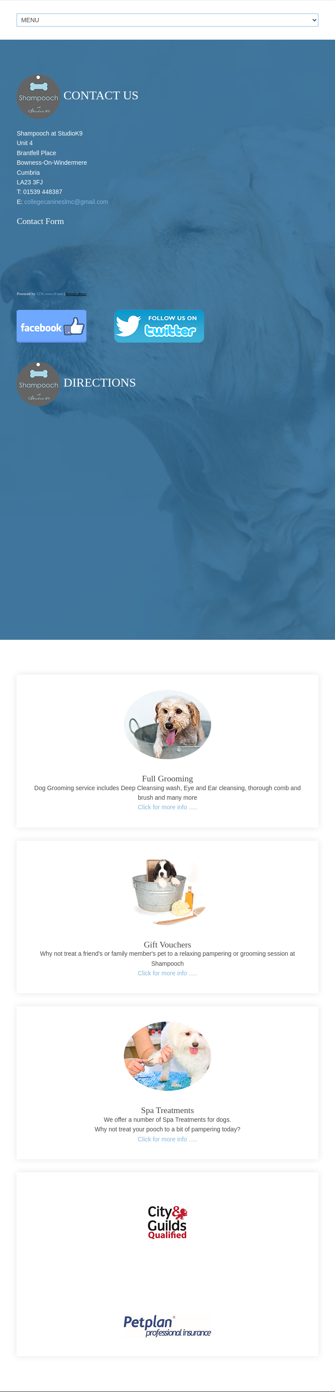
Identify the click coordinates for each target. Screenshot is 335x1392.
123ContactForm (49, 294)
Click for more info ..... (167, 807)
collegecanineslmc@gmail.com (66, 201)
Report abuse (76, 294)
